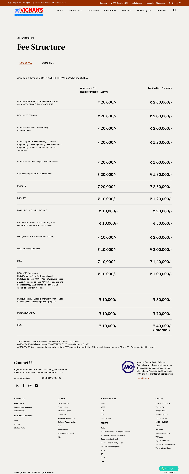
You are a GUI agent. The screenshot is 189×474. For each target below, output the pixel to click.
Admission (93, 10)
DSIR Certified (106, 418)
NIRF (102, 414)
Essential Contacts (163, 403)
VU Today (159, 437)
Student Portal (19, 428)
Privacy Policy (169, 472)
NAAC (103, 407)
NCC (59, 426)
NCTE (103, 457)
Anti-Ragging (63, 429)
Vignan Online (161, 411)
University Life (144, 10)
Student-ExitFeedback (66, 418)
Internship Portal (64, 411)
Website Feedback (163, 433)
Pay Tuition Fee (63, 403)
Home (60, 10)
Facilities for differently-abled (112, 443)
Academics (76, 10)
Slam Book (62, 414)
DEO (16, 420)
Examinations (63, 407)
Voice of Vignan (162, 414)
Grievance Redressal (66, 433)
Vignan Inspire (161, 418)
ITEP (102, 461)
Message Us (168, 468)
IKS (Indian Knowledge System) (113, 435)
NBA (102, 411)
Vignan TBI (160, 407)
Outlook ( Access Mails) (67, 422)
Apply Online (19, 403)
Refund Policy (19, 411)
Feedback (159, 429)
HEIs (59, 437)
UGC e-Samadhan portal (110, 446)
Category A (25, 63)
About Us (161, 10)
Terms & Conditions (163, 448)
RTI (102, 454)
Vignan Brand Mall (163, 440)
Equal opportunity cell (109, 439)
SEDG (103, 428)
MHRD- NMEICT (162, 422)
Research (110, 10)
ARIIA (158, 426)
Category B (48, 63)
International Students (23, 407)
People (127, 10)
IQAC (103, 403)
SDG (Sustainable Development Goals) (115, 431)
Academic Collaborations (165, 444)
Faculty (17, 424)
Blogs (103, 450)
